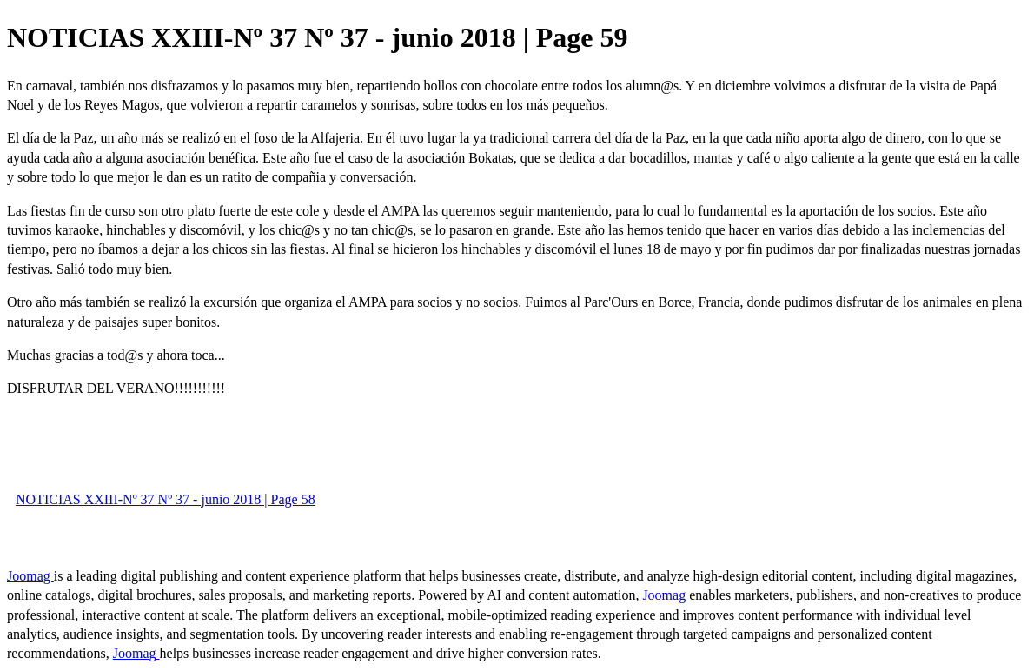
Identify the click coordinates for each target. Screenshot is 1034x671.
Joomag (30, 575)
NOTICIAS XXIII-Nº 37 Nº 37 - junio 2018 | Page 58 (165, 499)
